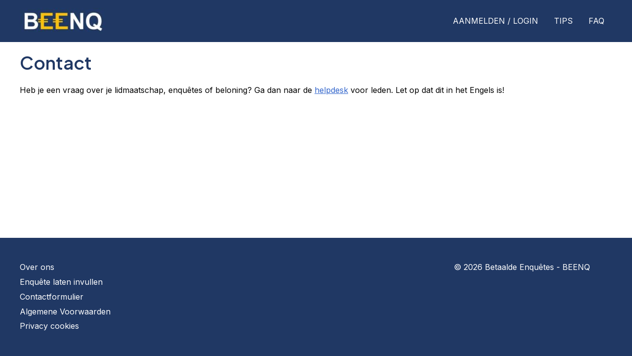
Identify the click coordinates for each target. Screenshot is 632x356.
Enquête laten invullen (61, 282)
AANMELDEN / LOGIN (495, 21)
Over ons (37, 267)
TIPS (563, 21)
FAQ (596, 21)
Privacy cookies (49, 326)
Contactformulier (51, 297)
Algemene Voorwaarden (65, 311)
